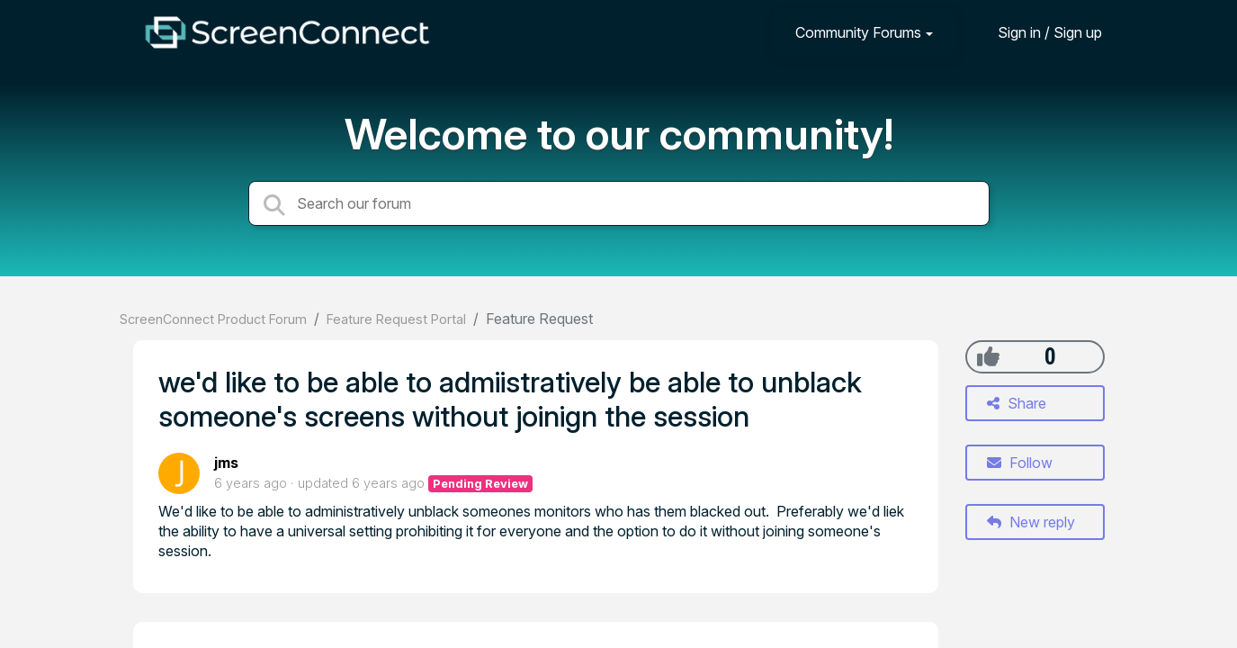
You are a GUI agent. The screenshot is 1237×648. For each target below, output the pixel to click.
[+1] (988, 356)
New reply (1031, 522)
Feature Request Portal (396, 319)
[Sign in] (1036, 32)
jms (226, 463)
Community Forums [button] (858, 32)
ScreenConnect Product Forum (213, 319)
